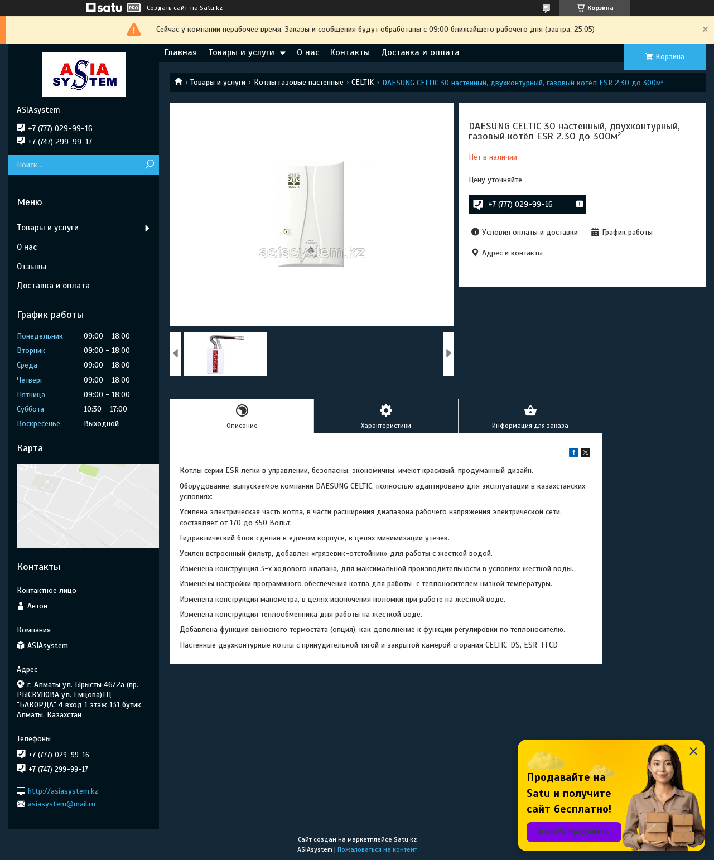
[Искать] (149, 165)
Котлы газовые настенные (299, 82)
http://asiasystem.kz (63, 790)
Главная (181, 52)
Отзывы (32, 267)
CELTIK (362, 82)
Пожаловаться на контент (377, 849)
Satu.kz (405, 839)
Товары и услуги (241, 52)
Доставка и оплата (420, 52)
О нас (308, 52)
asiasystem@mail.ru (61, 804)
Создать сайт (167, 8)
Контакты (350, 52)
